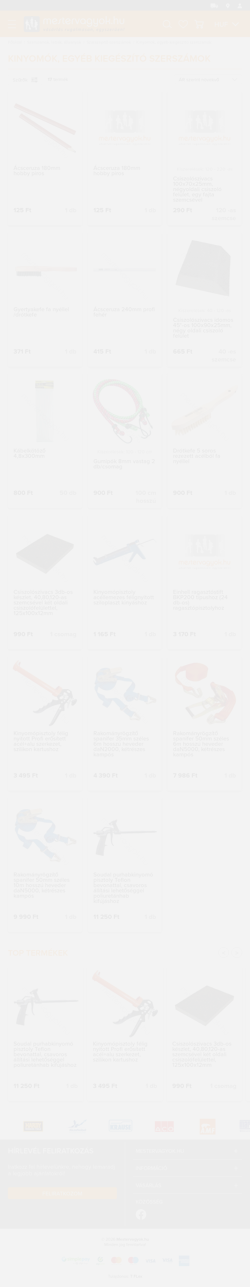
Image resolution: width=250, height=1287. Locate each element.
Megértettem (207, 1250)
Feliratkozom (62, 1193)
